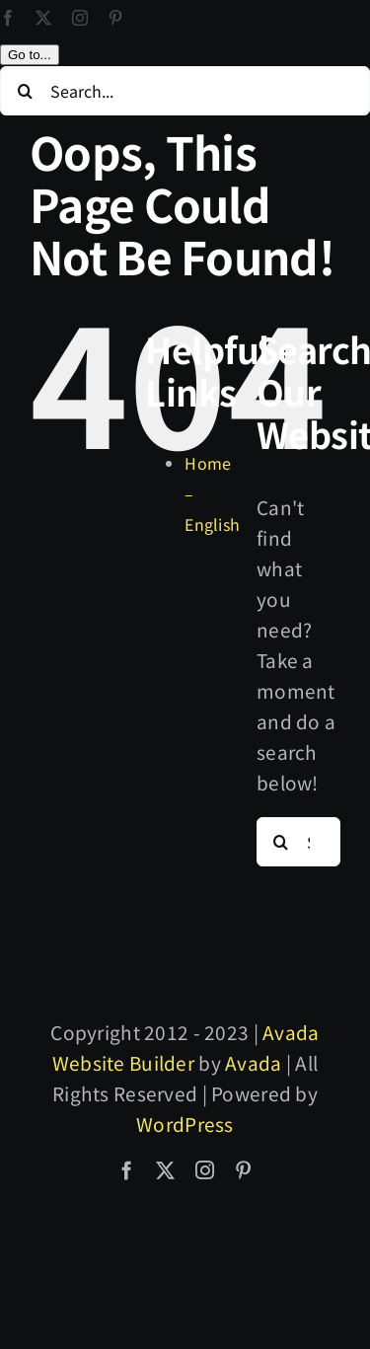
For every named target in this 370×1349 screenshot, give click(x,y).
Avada (253, 1142)
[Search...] (185, 170)
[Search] (24, 170)
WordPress (185, 1203)
